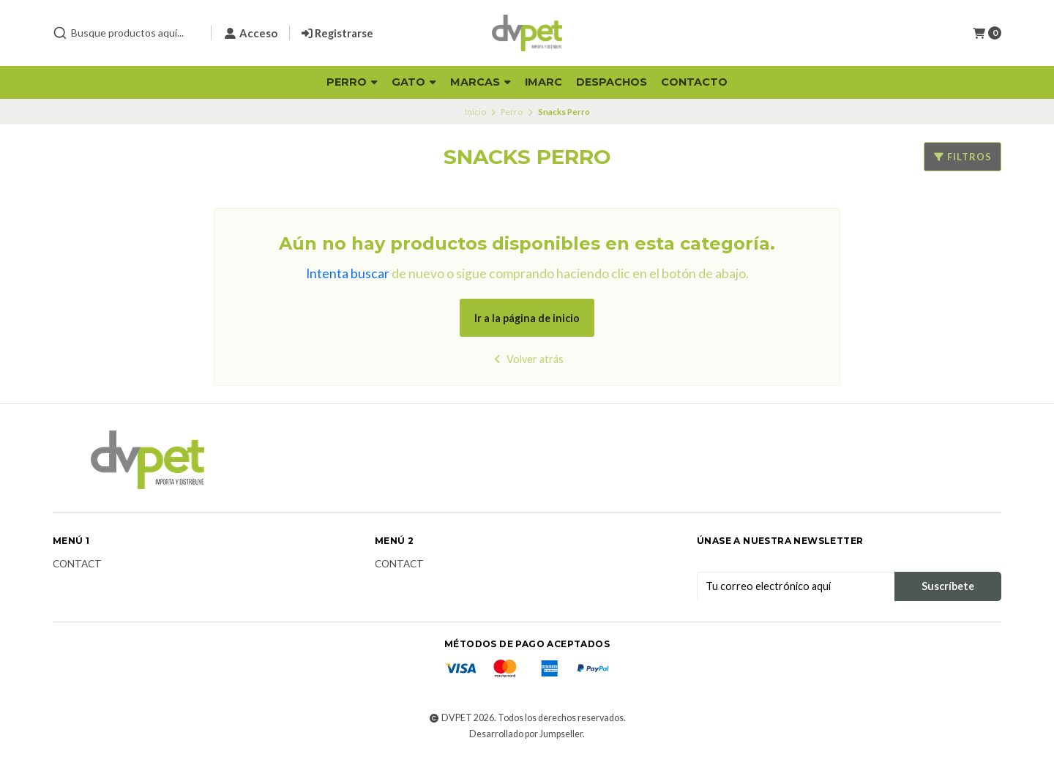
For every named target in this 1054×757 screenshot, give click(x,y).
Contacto (694, 82)
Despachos (611, 82)
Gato (414, 82)
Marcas (480, 82)
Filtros (962, 157)
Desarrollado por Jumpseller (526, 733)
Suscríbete (948, 586)
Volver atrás (527, 359)
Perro (352, 82)
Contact (77, 564)
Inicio (475, 111)
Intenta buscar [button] (347, 273)
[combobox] (126, 33)
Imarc (543, 82)
